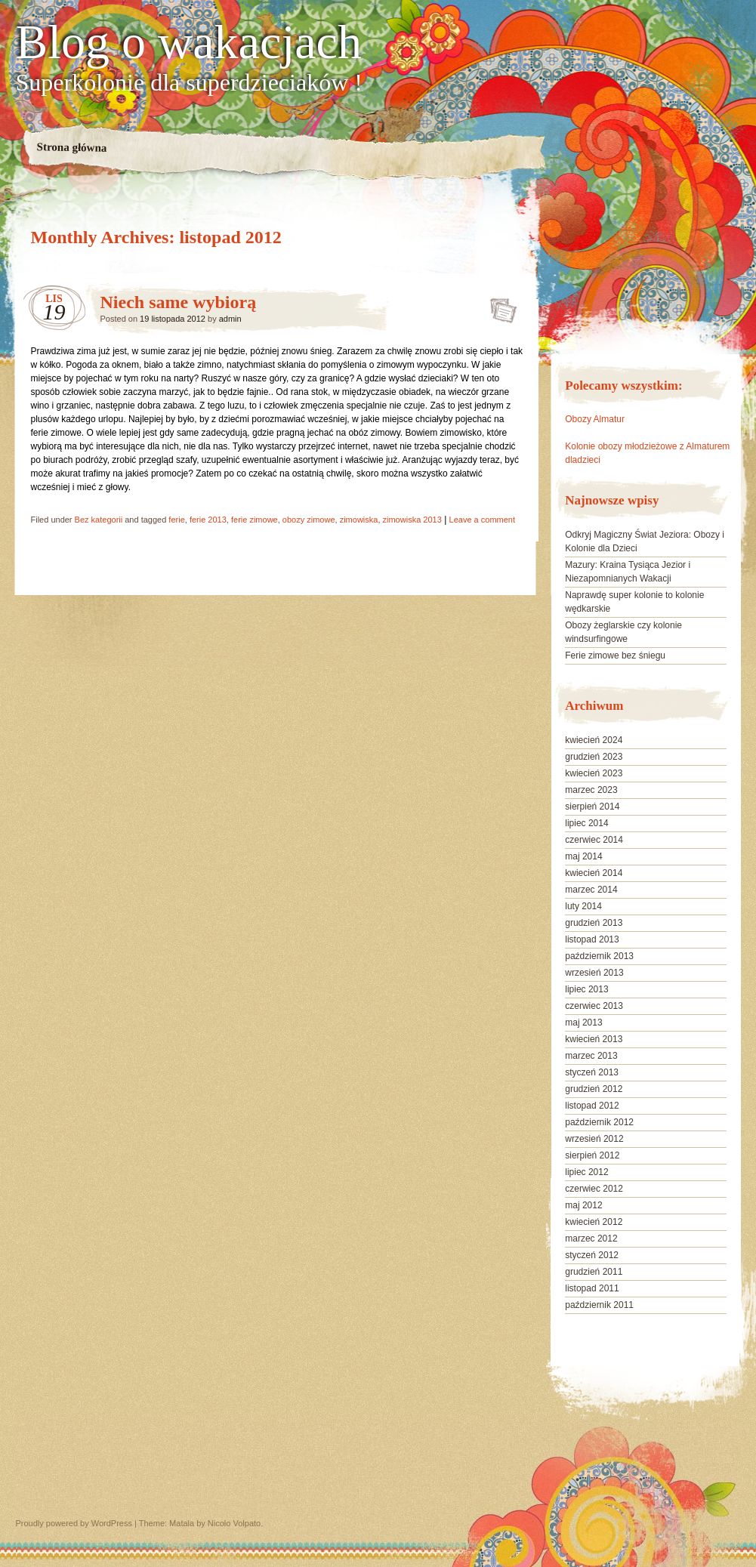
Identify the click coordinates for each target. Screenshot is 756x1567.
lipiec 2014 (586, 823)
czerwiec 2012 (594, 1188)
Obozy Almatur (595, 419)
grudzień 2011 (593, 1271)
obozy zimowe (308, 519)
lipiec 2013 (586, 989)
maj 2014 (583, 856)
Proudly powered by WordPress (74, 1523)
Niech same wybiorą (178, 302)
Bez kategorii (99, 519)
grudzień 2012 (593, 1089)
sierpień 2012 (592, 1155)
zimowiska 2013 (412, 519)
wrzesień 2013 (594, 972)
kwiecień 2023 (593, 773)
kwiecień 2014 (593, 873)
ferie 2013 (208, 519)
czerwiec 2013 (594, 1006)
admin (230, 318)
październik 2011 (599, 1305)
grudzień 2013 (593, 923)
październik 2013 (599, 956)
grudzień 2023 (593, 756)
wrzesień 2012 (594, 1139)
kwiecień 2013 (593, 1039)
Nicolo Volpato (234, 1523)
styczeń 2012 (592, 1255)
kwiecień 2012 (593, 1222)
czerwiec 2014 (594, 839)
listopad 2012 (592, 1105)
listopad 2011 (592, 1288)
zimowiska (359, 519)
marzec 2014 (591, 889)
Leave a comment (482, 519)
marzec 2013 (591, 1055)
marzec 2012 (591, 1238)
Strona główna (71, 147)
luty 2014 (583, 906)
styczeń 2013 (592, 1072)
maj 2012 (583, 1205)
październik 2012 (599, 1122)
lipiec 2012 (586, 1172)
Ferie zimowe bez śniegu (615, 655)
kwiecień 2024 (593, 740)
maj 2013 (583, 1022)
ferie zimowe (254, 519)
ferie (176, 519)
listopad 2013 (592, 939)
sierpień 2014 (592, 806)
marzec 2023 (591, 790)
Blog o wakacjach (189, 42)
